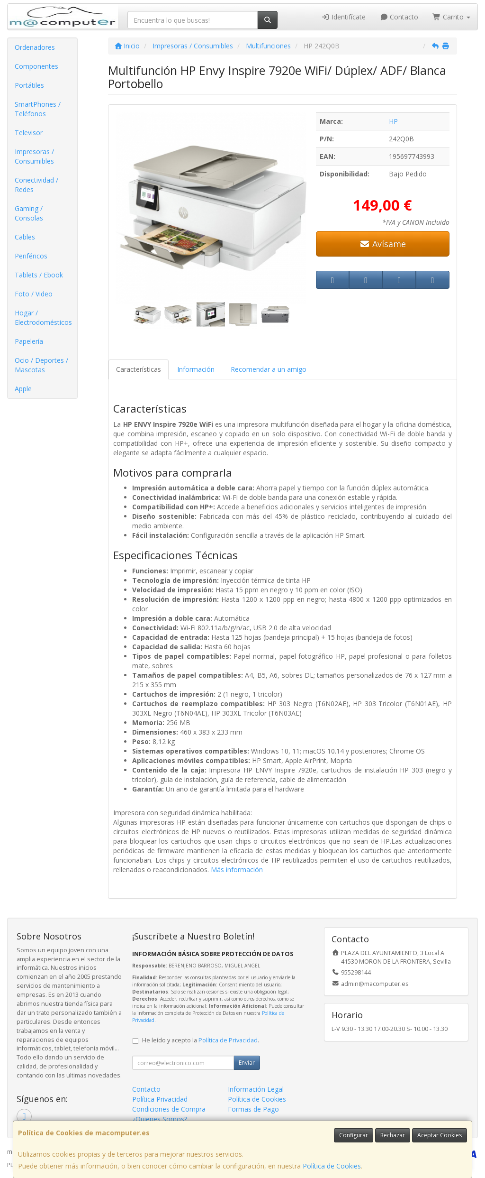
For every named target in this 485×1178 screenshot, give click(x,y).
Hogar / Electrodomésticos (43, 317)
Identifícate (343, 16)
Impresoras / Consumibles (34, 156)
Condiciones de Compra (169, 1109)
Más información (237, 869)
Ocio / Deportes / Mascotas (41, 365)
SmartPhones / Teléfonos (38, 109)
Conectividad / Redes (36, 184)
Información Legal (256, 1089)
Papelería (29, 341)
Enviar (247, 1062)
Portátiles (29, 85)
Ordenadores (35, 47)
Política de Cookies (332, 1165)
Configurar (353, 1135)
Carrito (451, 16)
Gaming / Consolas (29, 213)
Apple (23, 388)
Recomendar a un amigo (268, 369)
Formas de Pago (253, 1109)
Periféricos (31, 255)
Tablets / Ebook (39, 274)
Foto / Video (34, 293)
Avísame (382, 243)
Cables (25, 236)
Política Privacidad (160, 1099)
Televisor (29, 132)
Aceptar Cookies (439, 1135)
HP (393, 121)
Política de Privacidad (228, 1040)
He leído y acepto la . (200, 1040)
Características (138, 369)
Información (196, 369)
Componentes (36, 66)
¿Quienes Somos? (159, 1118)
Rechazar (392, 1135)
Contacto (399, 16)
